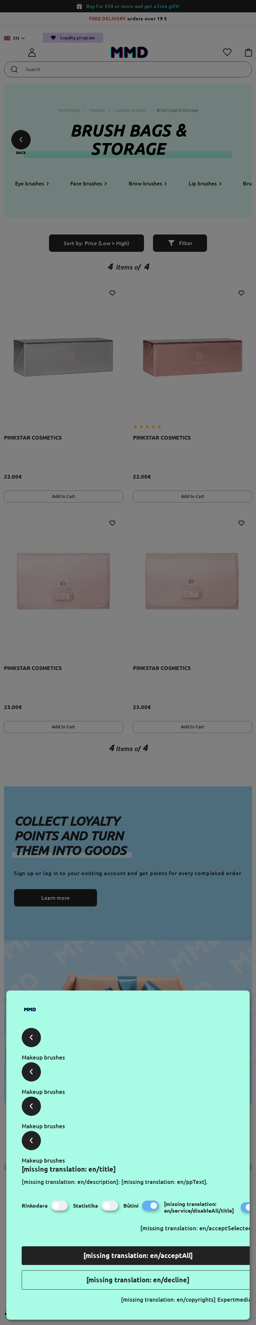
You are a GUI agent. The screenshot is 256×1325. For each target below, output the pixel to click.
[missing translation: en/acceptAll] (138, 1255)
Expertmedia (234, 1299)
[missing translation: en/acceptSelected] (197, 1228)
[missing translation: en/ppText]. (164, 1182)
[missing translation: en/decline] (137, 1280)
